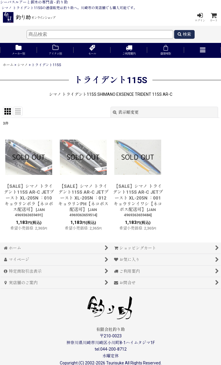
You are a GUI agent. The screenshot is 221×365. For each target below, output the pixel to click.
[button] (202, 50)
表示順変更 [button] (126, 112)
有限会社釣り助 (110, 329)
